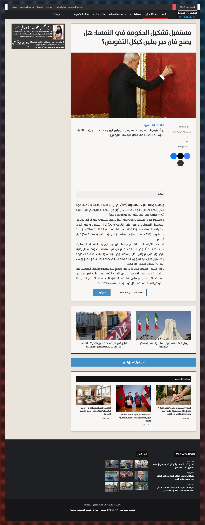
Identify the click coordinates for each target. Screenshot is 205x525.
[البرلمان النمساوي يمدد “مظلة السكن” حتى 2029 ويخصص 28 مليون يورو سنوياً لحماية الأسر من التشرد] (173, 395)
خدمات (14, 7)
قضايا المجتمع (82, 14)
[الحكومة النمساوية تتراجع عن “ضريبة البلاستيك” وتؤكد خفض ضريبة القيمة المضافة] (93, 395)
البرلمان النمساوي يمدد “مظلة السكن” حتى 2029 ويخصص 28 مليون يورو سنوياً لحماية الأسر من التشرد (174, 411)
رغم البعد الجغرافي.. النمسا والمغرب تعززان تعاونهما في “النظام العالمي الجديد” (135, 418)
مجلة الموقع (150, 14)
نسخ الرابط (101, 292)
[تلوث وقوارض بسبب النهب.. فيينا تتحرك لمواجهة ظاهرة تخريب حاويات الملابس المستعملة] (112, 464)
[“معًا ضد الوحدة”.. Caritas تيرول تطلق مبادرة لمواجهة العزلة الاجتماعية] (141, 486)
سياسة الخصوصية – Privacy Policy (69, 7)
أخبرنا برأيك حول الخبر (133, 362)
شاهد (163, 14)
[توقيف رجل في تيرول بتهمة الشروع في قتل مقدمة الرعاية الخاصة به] (141, 464)
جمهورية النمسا (118, 14)
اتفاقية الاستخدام (27, 7)
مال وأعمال (100, 14)
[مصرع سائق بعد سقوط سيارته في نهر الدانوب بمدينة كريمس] (112, 476)
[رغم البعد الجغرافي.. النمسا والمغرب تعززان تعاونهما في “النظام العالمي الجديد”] (133, 398)
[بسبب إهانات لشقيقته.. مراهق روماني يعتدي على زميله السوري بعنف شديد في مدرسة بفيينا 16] (126, 464)
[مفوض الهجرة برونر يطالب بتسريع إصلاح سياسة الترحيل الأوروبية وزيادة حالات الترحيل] (141, 476)
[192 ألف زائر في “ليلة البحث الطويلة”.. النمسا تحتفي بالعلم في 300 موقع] (126, 474)
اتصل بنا (40, 7)
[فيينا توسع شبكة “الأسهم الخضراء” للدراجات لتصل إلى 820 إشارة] (112, 487)
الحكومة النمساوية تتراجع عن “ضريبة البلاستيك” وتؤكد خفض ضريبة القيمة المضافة (95, 411)
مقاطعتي (136, 14)
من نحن (49, 7)
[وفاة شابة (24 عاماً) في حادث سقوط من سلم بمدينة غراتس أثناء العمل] (126, 486)
